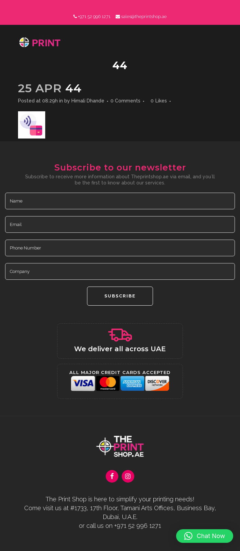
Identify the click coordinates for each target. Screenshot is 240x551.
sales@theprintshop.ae (144, 16)
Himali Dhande (87, 100)
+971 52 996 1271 (94, 16)
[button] (204, 536)
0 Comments (125, 100)
